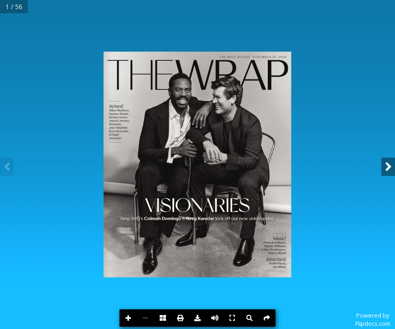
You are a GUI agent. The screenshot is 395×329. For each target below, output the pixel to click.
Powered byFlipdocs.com (372, 319)
